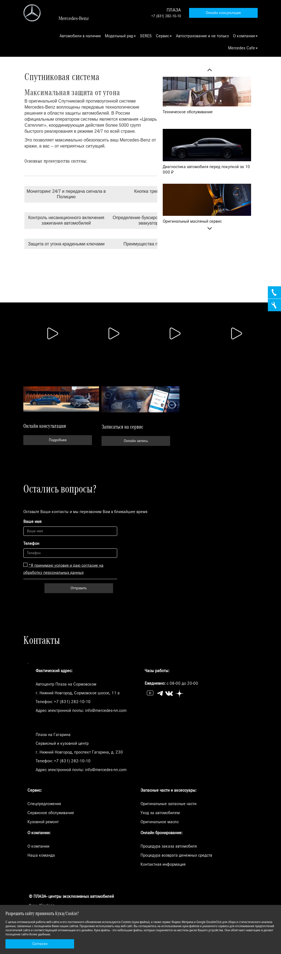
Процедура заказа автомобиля (168, 846)
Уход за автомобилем (160, 813)
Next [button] (207, 229)
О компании (245, 36)
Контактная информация (163, 864)
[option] (207, 98)
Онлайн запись (136, 441)
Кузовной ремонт (43, 822)
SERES (146, 36)
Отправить (79, 588)
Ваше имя (32, 521)
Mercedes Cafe (243, 48)
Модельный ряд (120, 36)
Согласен (39, 944)
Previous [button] (207, 71)
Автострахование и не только (202, 36)
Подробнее (58, 440)
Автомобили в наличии (80, 36)
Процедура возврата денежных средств (176, 855)
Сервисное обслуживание (50, 813)
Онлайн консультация (223, 13)
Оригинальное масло (159, 822)
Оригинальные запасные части (168, 804)
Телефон (31, 543)
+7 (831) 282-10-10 (166, 16)
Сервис (164, 36)
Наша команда (41, 855)
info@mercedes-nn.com (106, 710)
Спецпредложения (44, 804)
